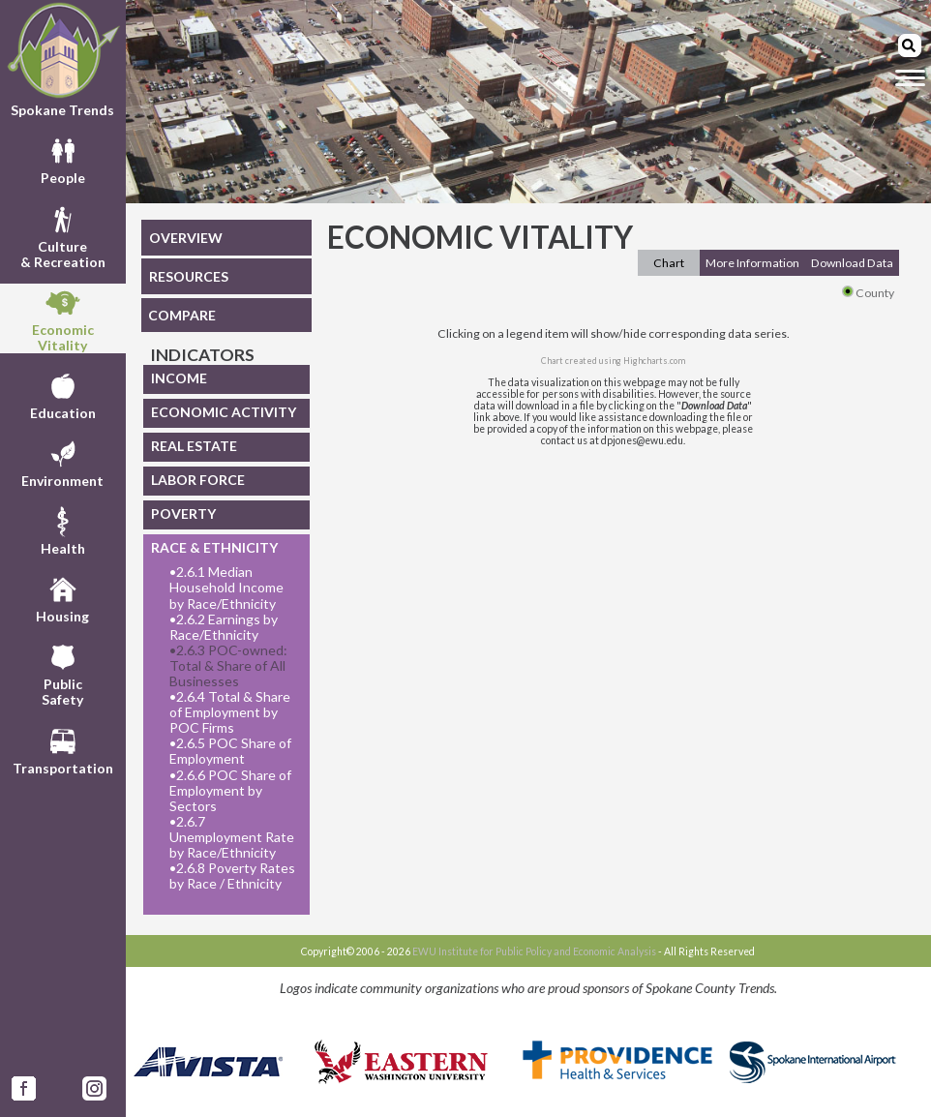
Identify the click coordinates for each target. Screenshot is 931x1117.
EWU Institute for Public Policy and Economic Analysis (534, 951)
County (868, 293)
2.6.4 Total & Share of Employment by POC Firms (229, 712)
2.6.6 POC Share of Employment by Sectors (230, 791)
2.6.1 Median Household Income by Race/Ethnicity (226, 587)
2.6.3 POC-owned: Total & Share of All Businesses (228, 666)
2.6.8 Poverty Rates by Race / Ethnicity (232, 875)
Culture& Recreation (62, 235)
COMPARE (182, 315)
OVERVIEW (186, 237)
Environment (62, 462)
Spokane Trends (63, 60)
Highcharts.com (654, 360)
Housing (62, 597)
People (63, 159)
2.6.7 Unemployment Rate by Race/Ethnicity (231, 837)
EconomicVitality (63, 318)
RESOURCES (188, 276)
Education (63, 394)
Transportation (63, 749)
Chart (669, 263)
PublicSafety (62, 673)
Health (63, 529)
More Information (752, 263)
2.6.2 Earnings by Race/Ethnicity (223, 627)
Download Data (852, 263)
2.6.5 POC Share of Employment (230, 751)
